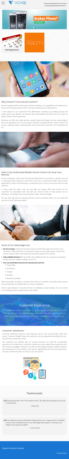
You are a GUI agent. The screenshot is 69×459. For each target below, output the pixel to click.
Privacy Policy (62, 453)
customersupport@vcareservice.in (55, 6)
